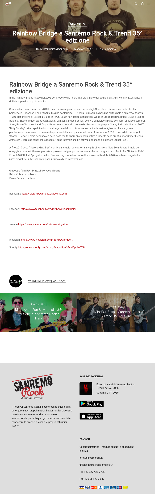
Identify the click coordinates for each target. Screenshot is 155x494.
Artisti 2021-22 (77, 24)
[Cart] (142, 4)
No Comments (108, 49)
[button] (149, 3)
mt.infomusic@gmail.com (54, 49)
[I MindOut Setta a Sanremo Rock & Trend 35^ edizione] (116, 312)
